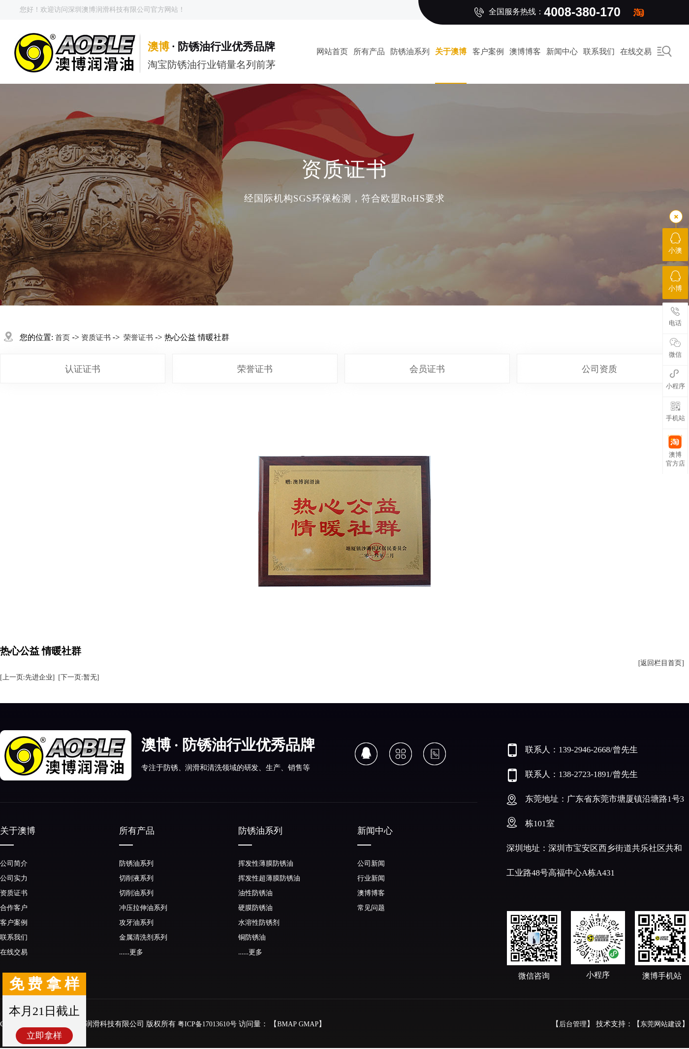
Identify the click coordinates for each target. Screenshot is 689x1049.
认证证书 (82, 369)
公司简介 (14, 863)
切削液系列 (136, 878)
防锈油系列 (410, 51)
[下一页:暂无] (78, 677)
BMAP (287, 1024)
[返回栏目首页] (661, 663)
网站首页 (332, 51)
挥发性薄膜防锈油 (265, 863)
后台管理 (573, 1024)
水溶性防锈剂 (259, 922)
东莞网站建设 (661, 1024)
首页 (62, 337)
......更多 (131, 952)
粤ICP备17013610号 (207, 1024)
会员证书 (427, 369)
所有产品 (369, 51)
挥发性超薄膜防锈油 (269, 878)
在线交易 (14, 952)
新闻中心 (562, 51)
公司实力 (14, 878)
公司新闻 (371, 863)
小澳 (675, 243)
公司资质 (599, 369)
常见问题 (371, 908)
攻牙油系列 (136, 922)
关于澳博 (451, 51)
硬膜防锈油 (255, 908)
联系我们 (599, 51)
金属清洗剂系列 (143, 937)
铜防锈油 (252, 937)
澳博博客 (525, 51)
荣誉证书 (255, 369)
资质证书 (96, 337)
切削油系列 (136, 893)
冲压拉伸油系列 (143, 908)
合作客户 (14, 908)
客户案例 (488, 51)
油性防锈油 (255, 893)
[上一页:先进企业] (27, 677)
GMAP (308, 1024)
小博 (675, 281)
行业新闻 (371, 878)
